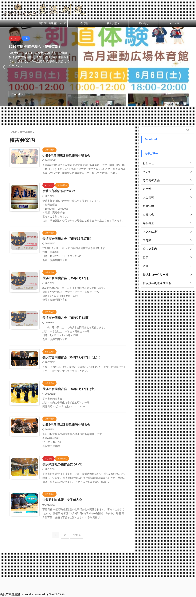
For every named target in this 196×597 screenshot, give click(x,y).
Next (192, 66)
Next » (76, 555)
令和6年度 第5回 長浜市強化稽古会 (74, 155)
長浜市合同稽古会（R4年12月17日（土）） (80, 366)
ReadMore (17, 94)
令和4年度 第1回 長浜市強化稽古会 (74, 437)
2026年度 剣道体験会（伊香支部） (38, 46)
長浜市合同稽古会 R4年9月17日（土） (77, 398)
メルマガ (174, 23)
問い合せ (144, 23)
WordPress (56, 594)
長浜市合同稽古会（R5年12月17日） (75, 246)
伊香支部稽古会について (67, 195)
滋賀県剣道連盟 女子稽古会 (70, 516)
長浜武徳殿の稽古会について (70, 477)
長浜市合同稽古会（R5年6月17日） (74, 286)
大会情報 (83, 23)
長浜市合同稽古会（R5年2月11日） (74, 326)
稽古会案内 (113, 23)
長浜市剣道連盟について (52, 23)
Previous (3, 66)
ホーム (21, 23)
